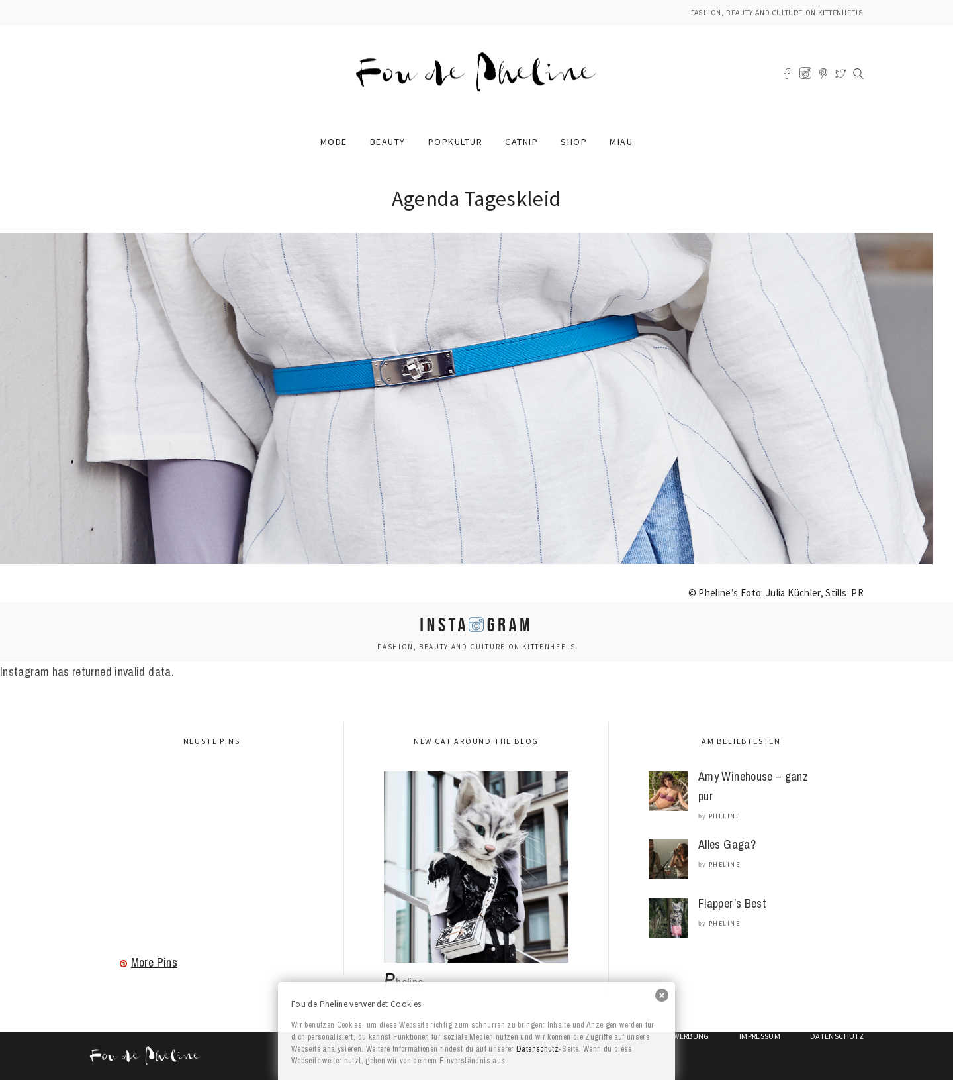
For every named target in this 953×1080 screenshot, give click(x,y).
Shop (574, 142)
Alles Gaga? (727, 844)
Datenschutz (537, 1049)
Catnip (521, 142)
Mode (333, 142)
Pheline (725, 816)
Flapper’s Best (732, 903)
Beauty (388, 142)
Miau (621, 142)
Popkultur (455, 142)
